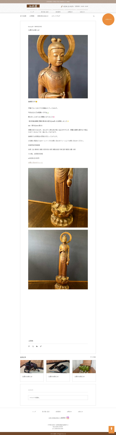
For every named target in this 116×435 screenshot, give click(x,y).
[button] (94, 16)
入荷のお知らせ (27, 376)
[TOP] (111, 429)
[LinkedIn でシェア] (37, 346)
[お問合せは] (108, 19)
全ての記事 (23, 16)
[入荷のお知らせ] (32, 366)
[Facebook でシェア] (29, 346)
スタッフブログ (56, 16)
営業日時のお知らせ (42, 16)
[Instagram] (67, 417)
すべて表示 (93, 357)
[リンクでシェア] (41, 346)
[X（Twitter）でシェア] (33, 346)
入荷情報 (31, 16)
